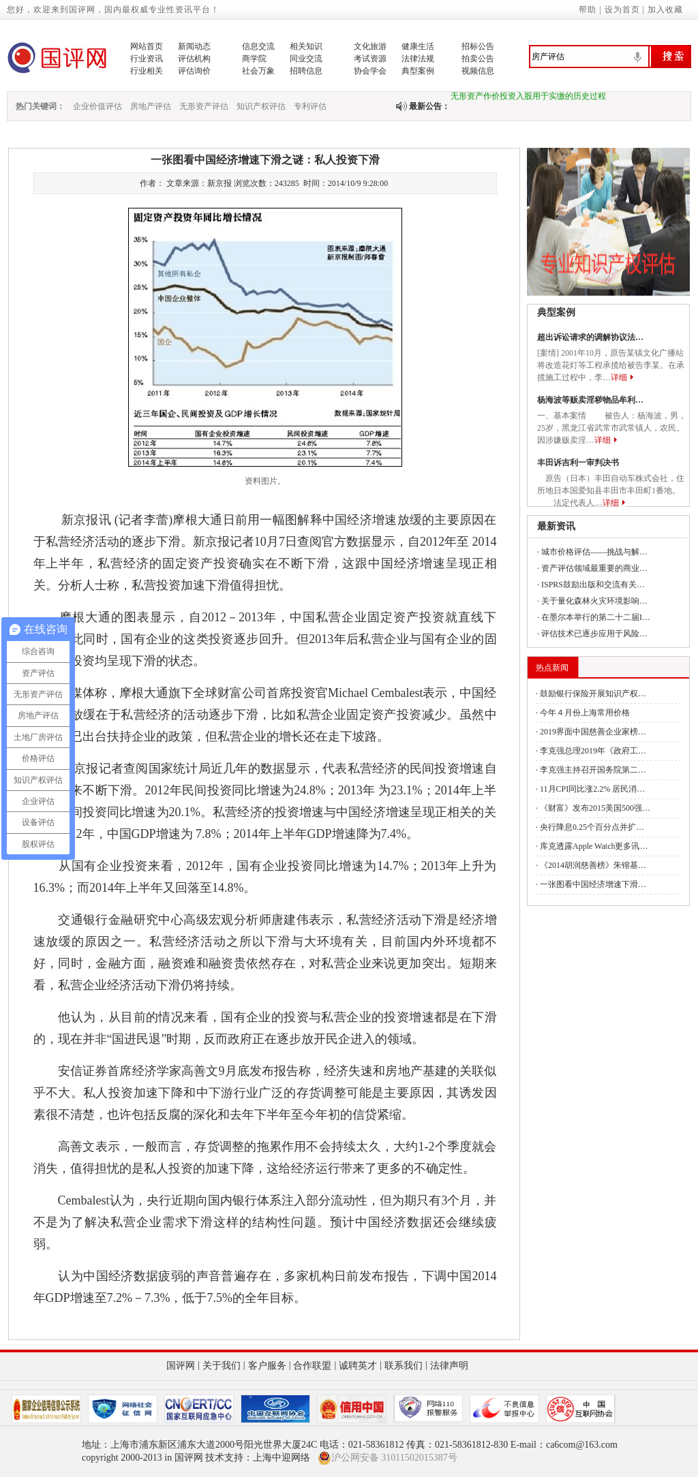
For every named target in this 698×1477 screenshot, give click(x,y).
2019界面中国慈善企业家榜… (593, 731)
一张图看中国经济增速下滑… (593, 884)
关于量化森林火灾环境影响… (594, 601)
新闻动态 (194, 46)
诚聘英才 (358, 1366)
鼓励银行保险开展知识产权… (593, 693)
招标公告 (477, 46)
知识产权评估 (261, 106)
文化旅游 (370, 46)
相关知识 (306, 46)
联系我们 (403, 1366)
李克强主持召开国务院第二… (593, 770)
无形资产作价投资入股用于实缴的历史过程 (528, 99)
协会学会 (370, 71)
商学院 (254, 58)
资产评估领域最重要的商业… (594, 568)
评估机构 (194, 58)
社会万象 (258, 71)
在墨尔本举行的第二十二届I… (595, 617)
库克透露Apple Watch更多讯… (594, 846)
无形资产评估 (203, 106)
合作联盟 (312, 1366)
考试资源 (370, 58)
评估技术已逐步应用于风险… (594, 633)
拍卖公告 (477, 58)
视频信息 (477, 71)
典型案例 (417, 71)
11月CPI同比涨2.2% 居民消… (592, 789)
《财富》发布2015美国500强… (595, 808)
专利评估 (310, 106)
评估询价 (194, 71)
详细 (619, 377)
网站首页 (146, 46)
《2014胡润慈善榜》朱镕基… (593, 865)
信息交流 (258, 46)
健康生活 (417, 46)
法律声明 (449, 1366)
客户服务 (267, 1366)
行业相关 (146, 71)
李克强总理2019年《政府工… (593, 751)
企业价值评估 (97, 106)
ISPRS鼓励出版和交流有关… (593, 584)
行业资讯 (146, 58)
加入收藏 (665, 9)
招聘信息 (306, 71)
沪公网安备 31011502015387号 (387, 1458)
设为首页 (622, 9)
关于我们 (221, 1366)
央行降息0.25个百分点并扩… (592, 827)
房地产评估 (150, 106)
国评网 (180, 1366)
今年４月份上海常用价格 (585, 712)
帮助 (587, 9)
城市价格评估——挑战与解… (594, 552)
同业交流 (306, 58)
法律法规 (417, 58)
